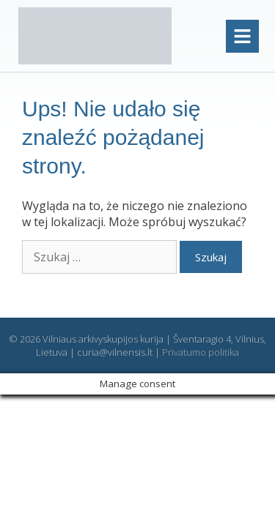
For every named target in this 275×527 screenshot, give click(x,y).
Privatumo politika (200, 352)
